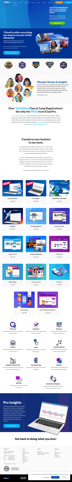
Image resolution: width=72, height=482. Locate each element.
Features (20, 2)
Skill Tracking (12, 282)
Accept (55, 477)
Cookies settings (46, 477)
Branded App (24, 310)
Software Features (25, 452)
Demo (23, 454)
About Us (44, 2)
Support (38, 2)
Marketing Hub (58, 452)
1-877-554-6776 (11, 455)
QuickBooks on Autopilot (59, 198)
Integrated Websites (36, 254)
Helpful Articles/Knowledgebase (43, 452)
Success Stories (27, 2)
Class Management (36, 226)
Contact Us (15, 4)
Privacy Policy (25, 459)
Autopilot (12, 226)
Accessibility (57, 456)
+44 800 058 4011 (11, 458)
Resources (50, 2)
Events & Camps (59, 226)
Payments (59, 282)
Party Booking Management (48, 310)
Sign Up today (40, 122)
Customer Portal (36, 282)
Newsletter (57, 455)
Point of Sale (59, 254)
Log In (23, 462)
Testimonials (24, 456)
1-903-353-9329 (11, 459)
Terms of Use (24, 461)
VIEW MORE (12, 201)
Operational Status (41, 454)
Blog (55, 451)
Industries (15, 2)
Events (56, 454)
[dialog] (49, 476)
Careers (23, 458)
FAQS (23, 455)
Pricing (33, 2)
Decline (64, 477)
